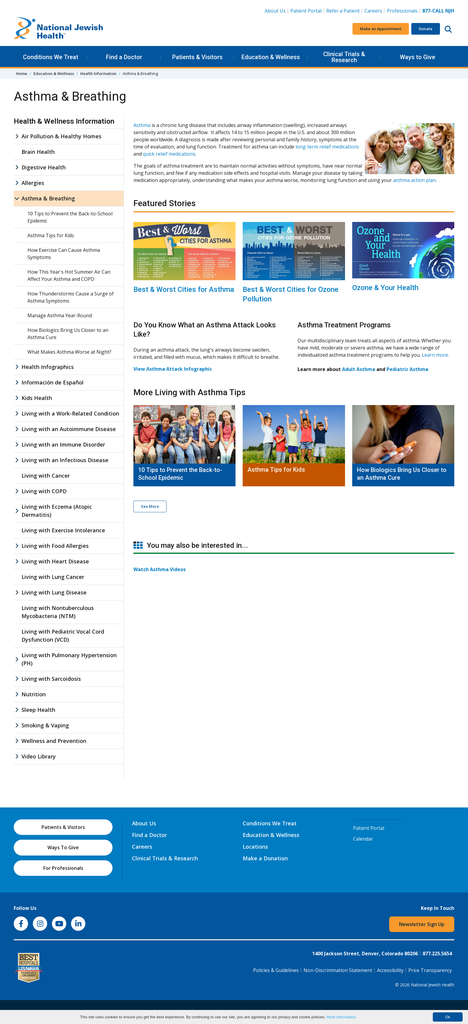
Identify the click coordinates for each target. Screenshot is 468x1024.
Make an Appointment (380, 28)
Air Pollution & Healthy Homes (61, 136)
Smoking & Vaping (45, 725)
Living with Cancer (45, 475)
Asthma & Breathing (48, 198)
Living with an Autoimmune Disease (68, 429)
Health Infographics (47, 366)
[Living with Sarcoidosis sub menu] (17, 678)
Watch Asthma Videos (159, 569)
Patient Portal (305, 10)
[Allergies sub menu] (17, 183)
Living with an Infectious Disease (64, 460)
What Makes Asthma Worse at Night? (69, 352)
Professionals (402, 10)
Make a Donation (265, 858)
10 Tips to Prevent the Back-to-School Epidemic (180, 473)
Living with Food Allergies (55, 545)
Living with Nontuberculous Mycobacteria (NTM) (57, 612)
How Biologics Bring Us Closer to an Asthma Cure (402, 473)
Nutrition (33, 694)
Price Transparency (430, 970)
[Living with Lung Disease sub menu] (17, 592)
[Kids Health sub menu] (17, 398)
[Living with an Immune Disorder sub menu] (17, 444)
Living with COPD (44, 491)
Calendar (363, 839)
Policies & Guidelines (276, 970)
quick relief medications (169, 154)
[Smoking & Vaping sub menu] (17, 725)
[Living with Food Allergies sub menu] (17, 545)
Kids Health (36, 397)
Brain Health (38, 151)
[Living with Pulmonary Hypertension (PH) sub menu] (17, 659)
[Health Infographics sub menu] (17, 367)
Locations (255, 846)
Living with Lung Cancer (52, 576)
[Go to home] (58, 29)
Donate (425, 28)
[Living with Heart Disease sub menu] (17, 561)
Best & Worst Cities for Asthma (183, 289)
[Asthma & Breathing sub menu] (17, 198)
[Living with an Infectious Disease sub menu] (17, 460)
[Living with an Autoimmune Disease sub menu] (17, 429)
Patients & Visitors (197, 57)
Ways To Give (63, 847)
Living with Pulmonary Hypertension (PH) (69, 659)
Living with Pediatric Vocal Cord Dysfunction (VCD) (62, 635)
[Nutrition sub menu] (17, 694)
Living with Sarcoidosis (51, 678)
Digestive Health (43, 167)
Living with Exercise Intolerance (63, 530)
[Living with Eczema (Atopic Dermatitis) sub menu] (17, 510)
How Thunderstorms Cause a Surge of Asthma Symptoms (70, 297)
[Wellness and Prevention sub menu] (17, 741)
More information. (342, 1017)
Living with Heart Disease (55, 561)
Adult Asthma (358, 369)
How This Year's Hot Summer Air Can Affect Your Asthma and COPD (68, 275)
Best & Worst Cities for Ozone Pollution (290, 294)
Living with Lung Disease (54, 592)
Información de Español (52, 382)
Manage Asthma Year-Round (59, 315)
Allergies (32, 182)
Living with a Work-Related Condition (70, 413)
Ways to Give (417, 57)
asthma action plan (414, 180)
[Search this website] (448, 29)
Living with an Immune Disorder (63, 444)
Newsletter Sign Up (421, 924)
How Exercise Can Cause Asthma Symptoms (63, 253)
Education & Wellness (270, 57)
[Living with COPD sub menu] (17, 491)
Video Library (38, 756)
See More (150, 506)
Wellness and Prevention (53, 740)
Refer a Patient (343, 10)
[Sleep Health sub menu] (17, 709)
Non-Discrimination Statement (338, 970)
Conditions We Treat (50, 57)
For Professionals (63, 868)
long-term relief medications (327, 146)
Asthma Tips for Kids (276, 469)
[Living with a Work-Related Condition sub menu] (17, 413)
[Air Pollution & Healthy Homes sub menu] (17, 136)
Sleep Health (38, 709)
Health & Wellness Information (64, 121)
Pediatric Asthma (407, 369)
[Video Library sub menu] (17, 756)
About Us (275, 10)
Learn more (435, 355)
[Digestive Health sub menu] (17, 167)
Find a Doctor (124, 57)
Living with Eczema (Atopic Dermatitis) (56, 510)
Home (21, 73)
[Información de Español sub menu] (17, 382)
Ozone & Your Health (385, 287)
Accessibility (390, 970)
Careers (374, 10)
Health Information (98, 73)
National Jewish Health (432, 985)
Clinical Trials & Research (344, 57)
